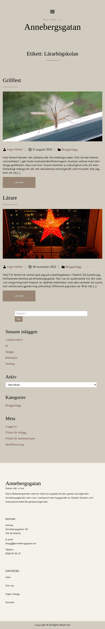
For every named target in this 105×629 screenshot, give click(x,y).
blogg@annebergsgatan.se (20, 543)
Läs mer (19, 182)
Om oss (9, 585)
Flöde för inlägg (15, 432)
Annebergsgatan (52, 27)
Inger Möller (15, 149)
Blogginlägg (69, 149)
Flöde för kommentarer (20, 438)
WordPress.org (14, 444)
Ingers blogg (12, 594)
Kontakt (9, 602)
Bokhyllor (11, 358)
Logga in (11, 426)
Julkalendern (14, 340)
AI (6, 346)
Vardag (10, 364)
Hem (8, 577)
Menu (52, 11)
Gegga (9, 352)
